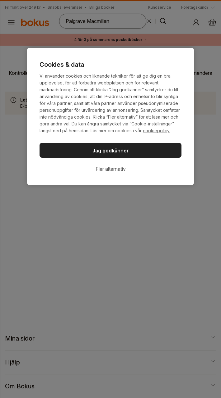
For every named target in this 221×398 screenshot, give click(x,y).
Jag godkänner (110, 150)
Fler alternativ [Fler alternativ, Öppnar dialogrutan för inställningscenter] (111, 169)
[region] (110, 116)
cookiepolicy (156, 130)
